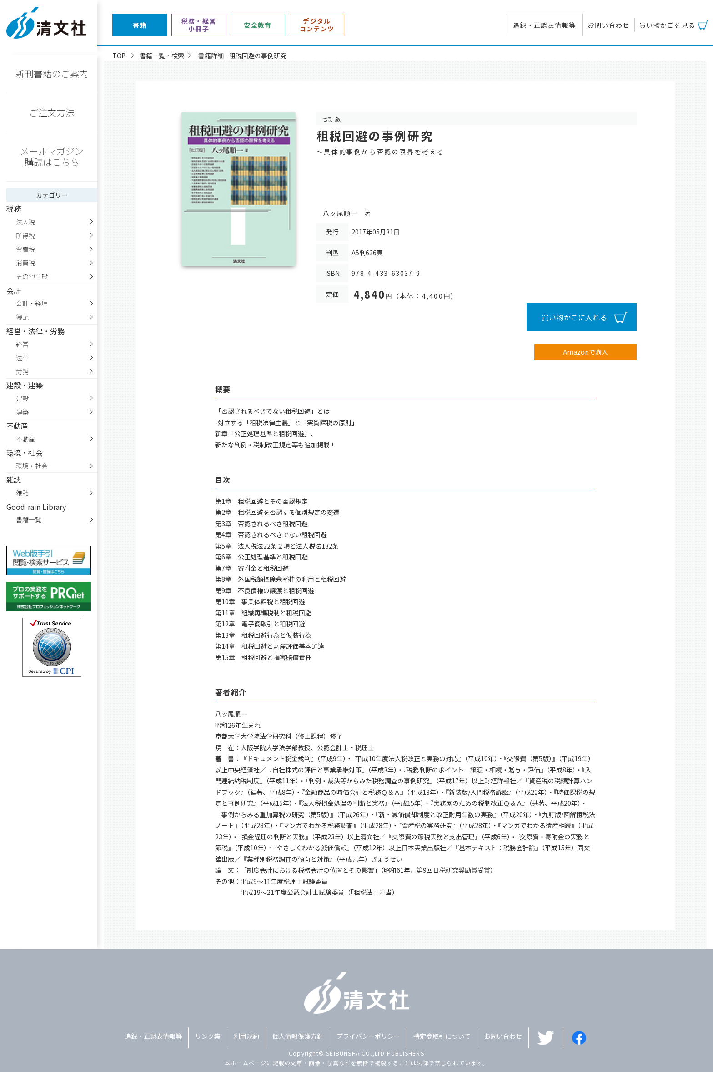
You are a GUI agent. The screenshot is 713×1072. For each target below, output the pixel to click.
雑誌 (22, 492)
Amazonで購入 (585, 351)
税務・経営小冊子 (198, 25)
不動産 (25, 438)
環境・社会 (32, 465)
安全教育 (258, 25)
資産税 (25, 249)
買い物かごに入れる (574, 317)
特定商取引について (442, 1036)
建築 (22, 412)
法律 (22, 357)
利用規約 (246, 1036)
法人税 (25, 221)
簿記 (22, 316)
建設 (22, 398)
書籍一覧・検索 (162, 55)
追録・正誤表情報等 (544, 25)
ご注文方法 (52, 112)
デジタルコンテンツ (317, 25)
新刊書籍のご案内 (51, 73)
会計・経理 (32, 303)
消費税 (25, 262)
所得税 (25, 235)
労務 (22, 371)
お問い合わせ (608, 25)
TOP (119, 55)
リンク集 (208, 1036)
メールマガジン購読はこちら (52, 156)
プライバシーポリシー (368, 1036)
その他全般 (32, 276)
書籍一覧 (28, 519)
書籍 (140, 25)
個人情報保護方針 (297, 1036)
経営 (22, 344)
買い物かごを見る (667, 25)
